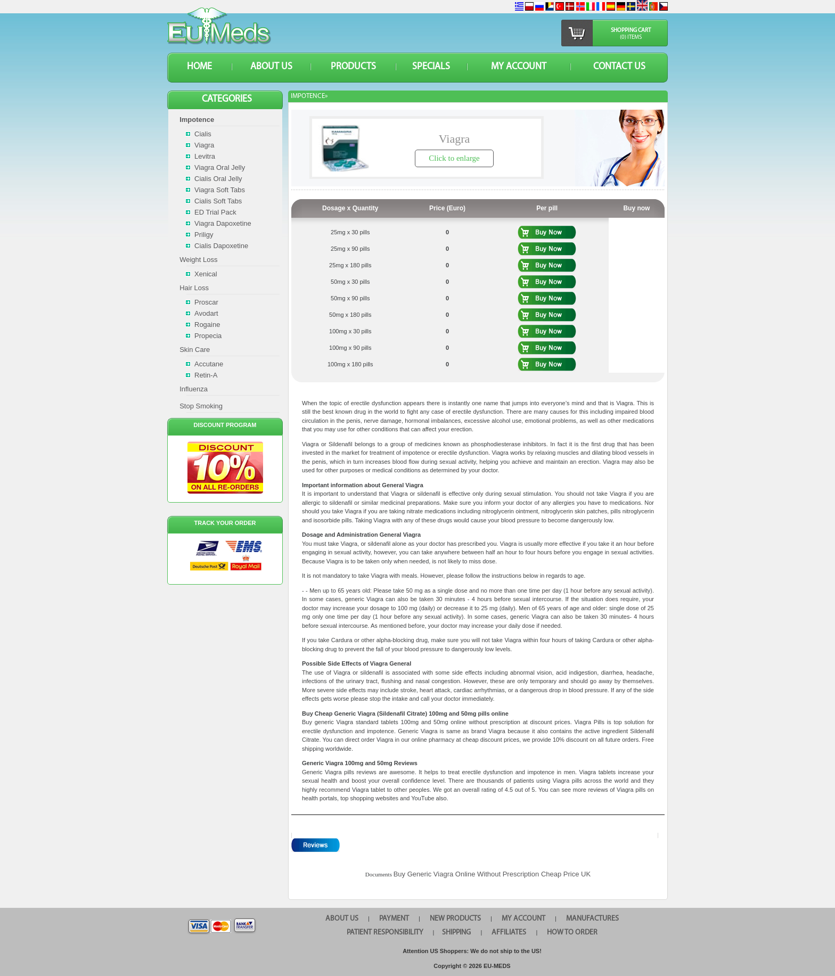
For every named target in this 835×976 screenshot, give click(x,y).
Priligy (203, 235)
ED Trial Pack (215, 212)
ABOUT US (271, 67)
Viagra (204, 145)
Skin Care (194, 350)
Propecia (208, 336)
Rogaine (207, 325)
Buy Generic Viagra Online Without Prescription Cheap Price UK (492, 874)
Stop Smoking (201, 406)
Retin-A (205, 375)
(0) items (631, 37)
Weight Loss (198, 260)
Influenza (193, 389)
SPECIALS (431, 67)
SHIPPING (456, 933)
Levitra (204, 156)
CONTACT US (619, 67)
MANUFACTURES (592, 919)
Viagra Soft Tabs (219, 190)
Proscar (206, 302)
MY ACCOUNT (518, 67)
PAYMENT (394, 919)
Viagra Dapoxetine (222, 223)
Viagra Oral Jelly (219, 167)
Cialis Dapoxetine (221, 246)
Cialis (202, 134)
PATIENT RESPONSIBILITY (385, 933)
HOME (199, 67)
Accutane (208, 364)
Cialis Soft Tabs (218, 201)
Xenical (205, 274)
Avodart (206, 313)
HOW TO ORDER (572, 933)
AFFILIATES (509, 933)
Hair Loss (194, 288)
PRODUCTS (353, 67)
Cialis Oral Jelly (218, 179)
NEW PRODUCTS (455, 919)
